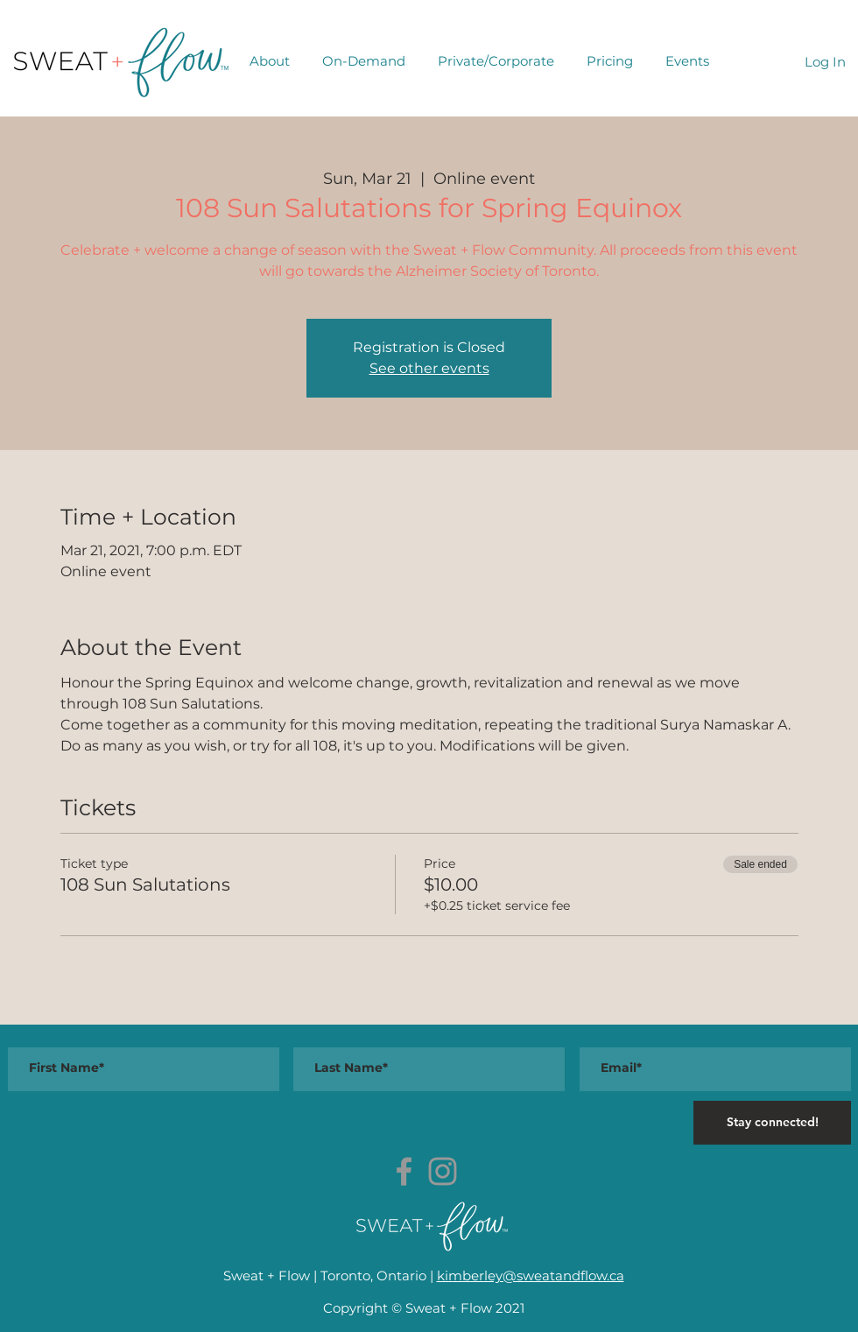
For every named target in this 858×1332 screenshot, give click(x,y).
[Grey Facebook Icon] (404, 1171)
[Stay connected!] (772, 1123)
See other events (429, 368)
